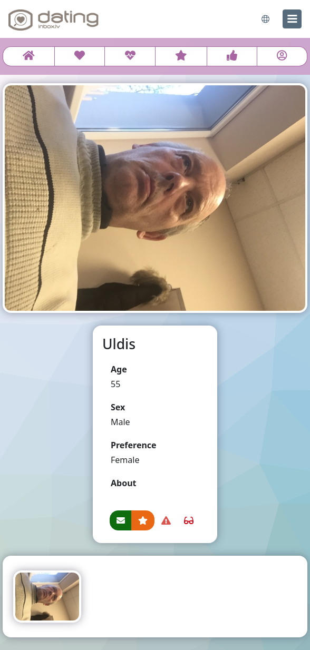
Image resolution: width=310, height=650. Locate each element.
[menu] (292, 18)
